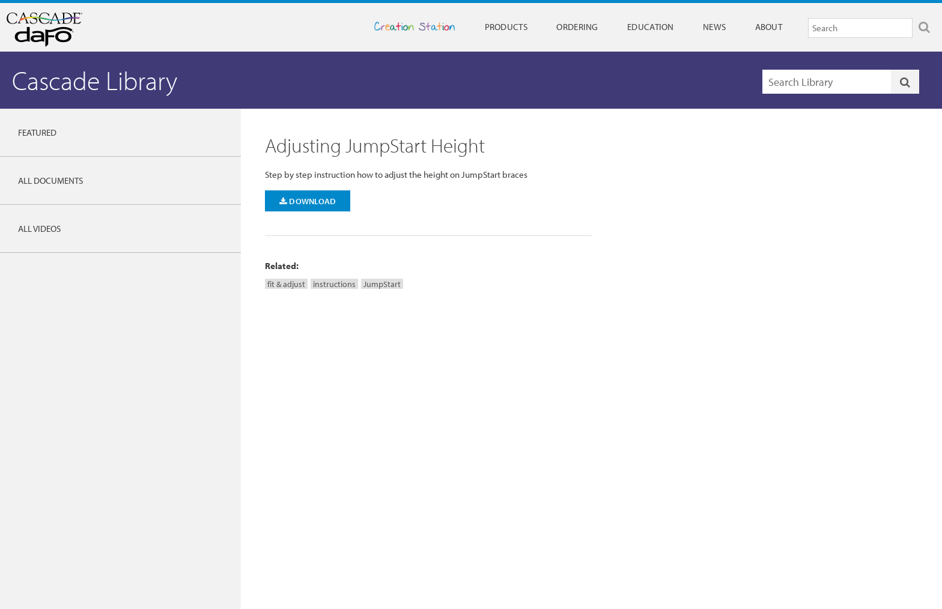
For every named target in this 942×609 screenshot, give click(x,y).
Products (506, 26)
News (714, 26)
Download (307, 201)
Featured (37, 132)
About (769, 26)
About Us (654, 461)
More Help (779, 365)
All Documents (50, 180)
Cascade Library (94, 80)
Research (336, 477)
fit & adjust (286, 284)
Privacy (650, 507)
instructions (334, 284)
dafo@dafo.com (384, 381)
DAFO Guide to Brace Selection (149, 479)
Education (650, 26)
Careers (651, 477)
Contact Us (497, 445)
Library (332, 461)
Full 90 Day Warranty (513, 477)
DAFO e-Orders (822, 492)
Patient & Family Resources (523, 492)
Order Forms (818, 477)
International (659, 492)
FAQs (488, 461)
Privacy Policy (744, 543)
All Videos (39, 228)
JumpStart (382, 284)
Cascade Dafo (72, 29)
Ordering (577, 26)
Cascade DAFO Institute (359, 445)
